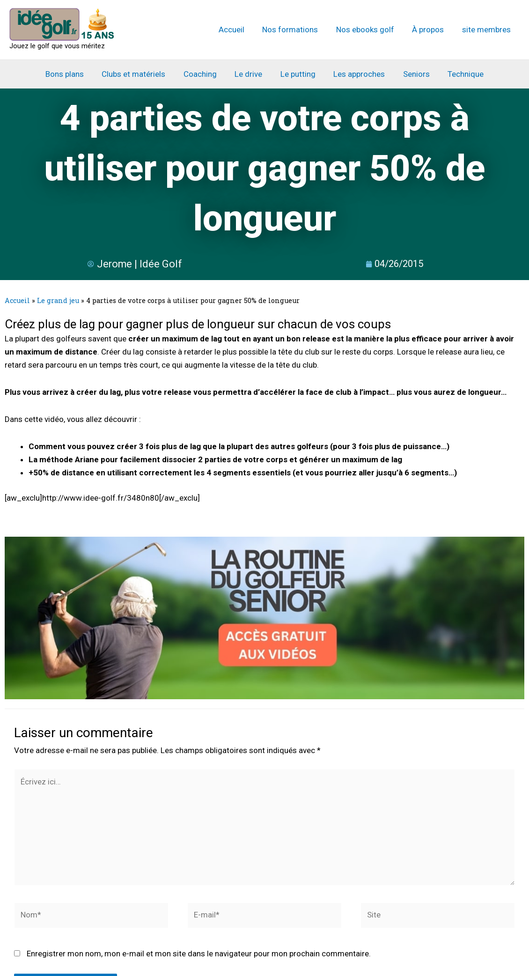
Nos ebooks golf (370, 29)
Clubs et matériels (139, 74)
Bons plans (72, 74)
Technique (459, 74)
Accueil (241, 29)
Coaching (203, 74)
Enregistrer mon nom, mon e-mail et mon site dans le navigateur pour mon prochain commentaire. (199, 955)
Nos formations (297, 29)
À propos (431, 29)
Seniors (411, 74)
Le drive (250, 74)
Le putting (297, 74)
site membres (487, 29)
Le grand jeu (58, 300)
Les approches (356, 74)
